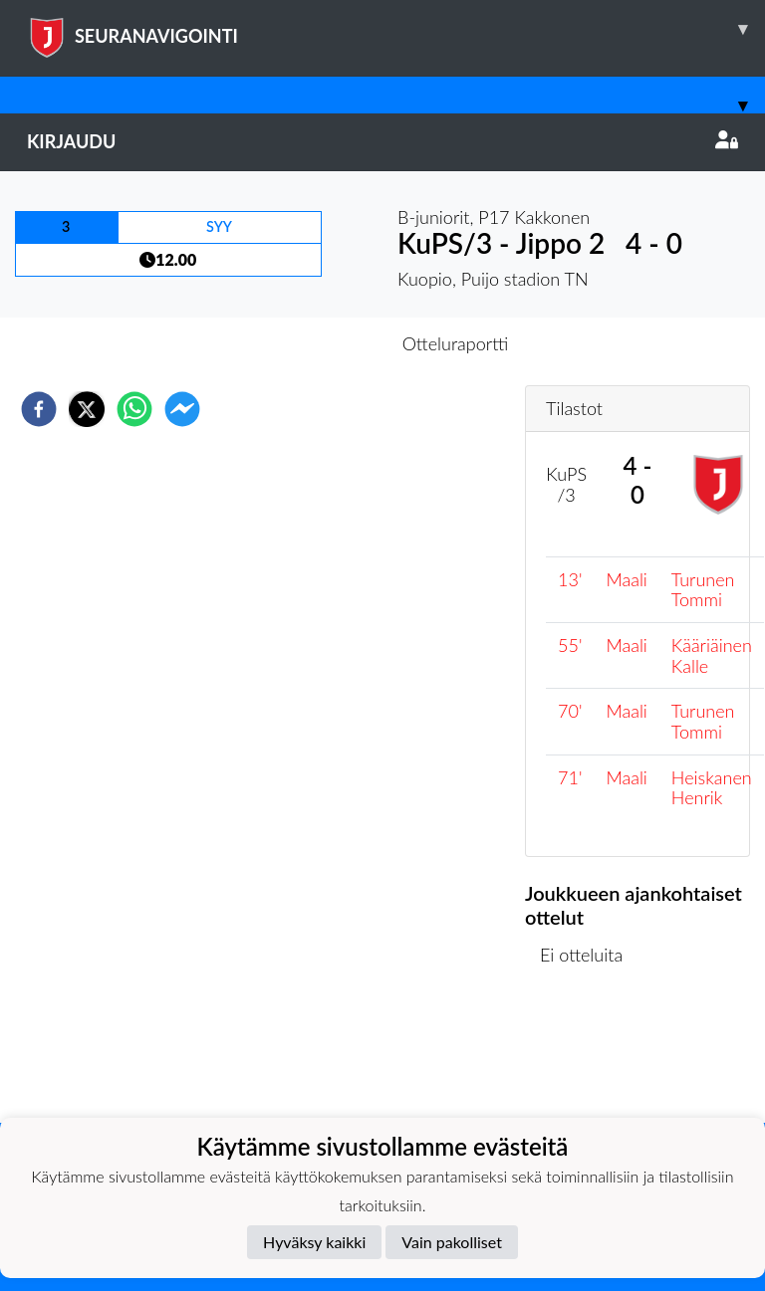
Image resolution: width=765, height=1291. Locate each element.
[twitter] (87, 409)
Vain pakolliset (451, 1241)
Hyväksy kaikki (314, 1241)
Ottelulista (589, 1055)
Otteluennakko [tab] (314, 343)
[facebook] (39, 409)
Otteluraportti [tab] (455, 343)
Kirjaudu (382, 141)
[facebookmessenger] (182, 409)
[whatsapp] (134, 409)
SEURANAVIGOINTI (396, 29)
